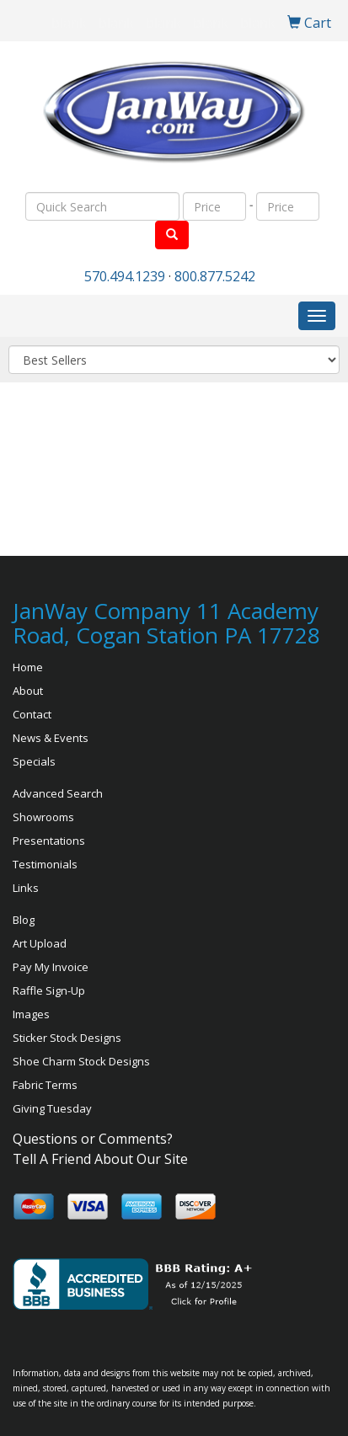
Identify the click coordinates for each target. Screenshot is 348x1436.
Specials (34, 761)
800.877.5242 (214, 276)
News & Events (50, 737)
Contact (32, 714)
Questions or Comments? (93, 1138)
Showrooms (43, 817)
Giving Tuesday (52, 1108)
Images (31, 1014)
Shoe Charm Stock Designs (81, 1061)
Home (28, 667)
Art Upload (40, 943)
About (28, 690)
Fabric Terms (45, 1084)
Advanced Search (58, 793)
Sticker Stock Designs (67, 1037)
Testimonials (45, 864)
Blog (24, 919)
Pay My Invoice (50, 966)
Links (26, 887)
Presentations (49, 840)
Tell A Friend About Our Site (100, 1159)
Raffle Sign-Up (49, 990)
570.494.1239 (124, 276)
